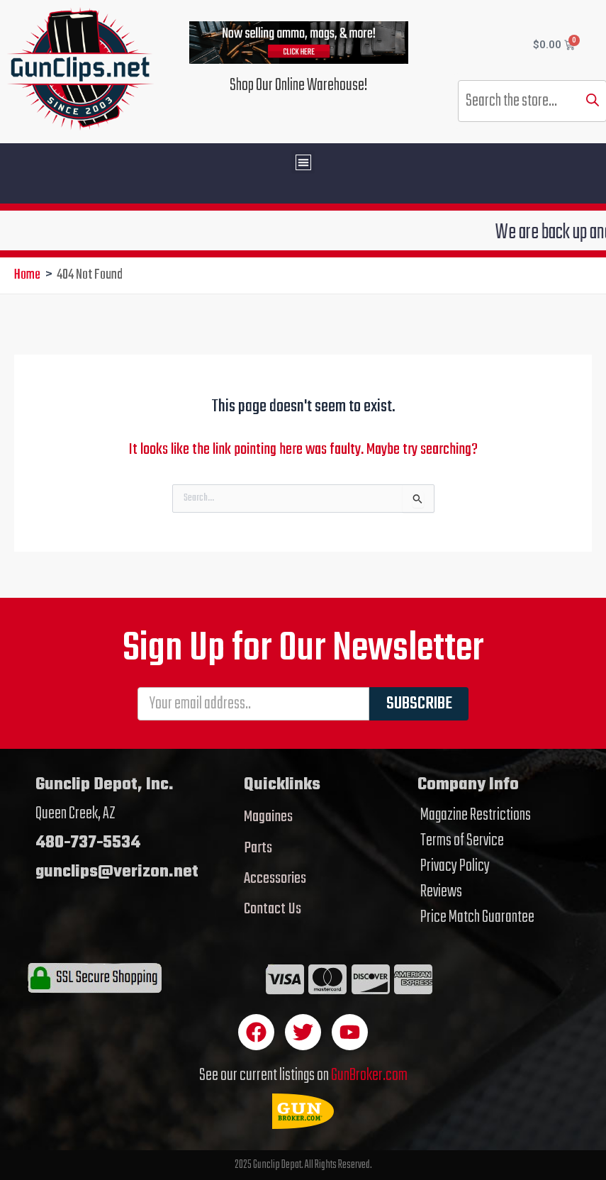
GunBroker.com (369, 1075)
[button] (303, 162)
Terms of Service (462, 841)
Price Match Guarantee (477, 917)
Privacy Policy (455, 866)
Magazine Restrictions (475, 815)
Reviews (441, 892)
